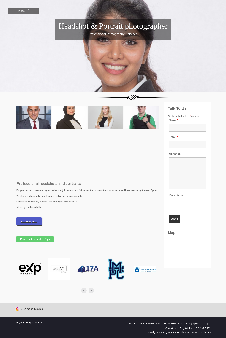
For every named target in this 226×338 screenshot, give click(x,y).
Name (173, 120)
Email (173, 137)
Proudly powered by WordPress (163, 332)
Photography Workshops (198, 323)
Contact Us (170, 328)
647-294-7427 (203, 328)
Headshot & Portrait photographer (112, 26)
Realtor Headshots (173, 323)
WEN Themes (204, 332)
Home (132, 323)
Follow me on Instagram (29, 309)
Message (176, 153)
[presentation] (192, 205)
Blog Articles (186, 328)
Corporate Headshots (149, 323)
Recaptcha (176, 195)
